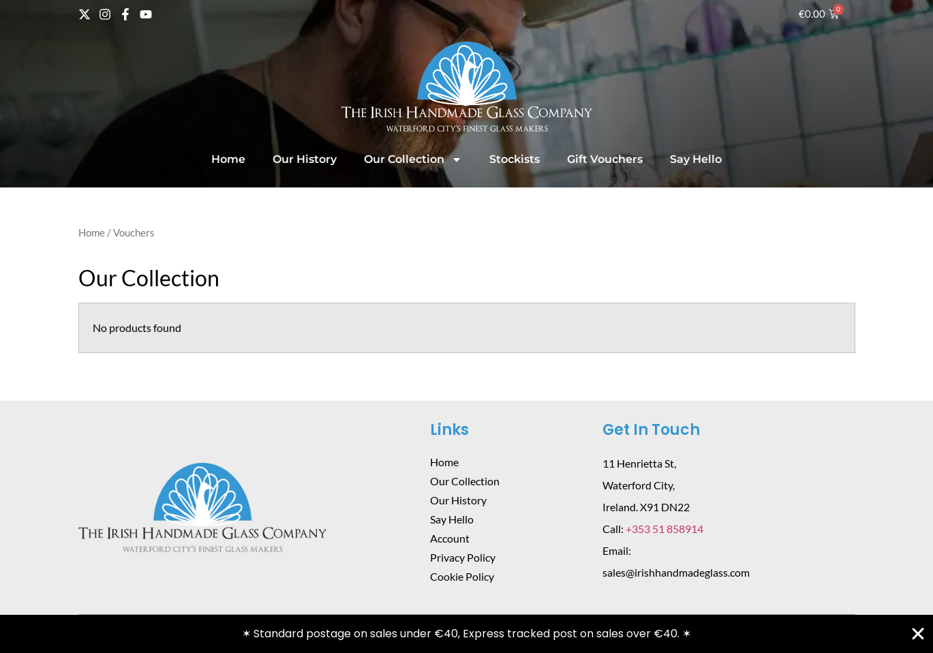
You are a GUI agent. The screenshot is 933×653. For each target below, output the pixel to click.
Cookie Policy (462, 576)
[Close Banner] (918, 634)
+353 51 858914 (664, 528)
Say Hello (696, 159)
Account (450, 538)
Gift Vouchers (605, 159)
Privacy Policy (462, 557)
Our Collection (413, 159)
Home (228, 159)
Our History (305, 159)
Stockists (514, 159)
